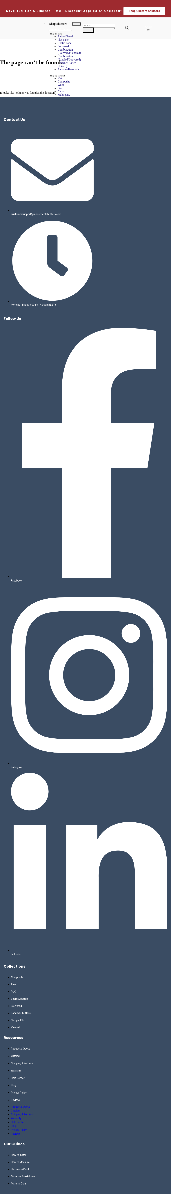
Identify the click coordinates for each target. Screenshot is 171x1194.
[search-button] (88, 30)
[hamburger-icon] (76, 24)
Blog (13, 1085)
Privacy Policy (19, 1093)
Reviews (16, 1100)
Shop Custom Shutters (144, 11)
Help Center (18, 1078)
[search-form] (99, 25)
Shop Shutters (58, 23)
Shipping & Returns (22, 1063)
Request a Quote (20, 1049)
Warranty (16, 1071)
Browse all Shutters (59, 29)
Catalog (15, 1056)
